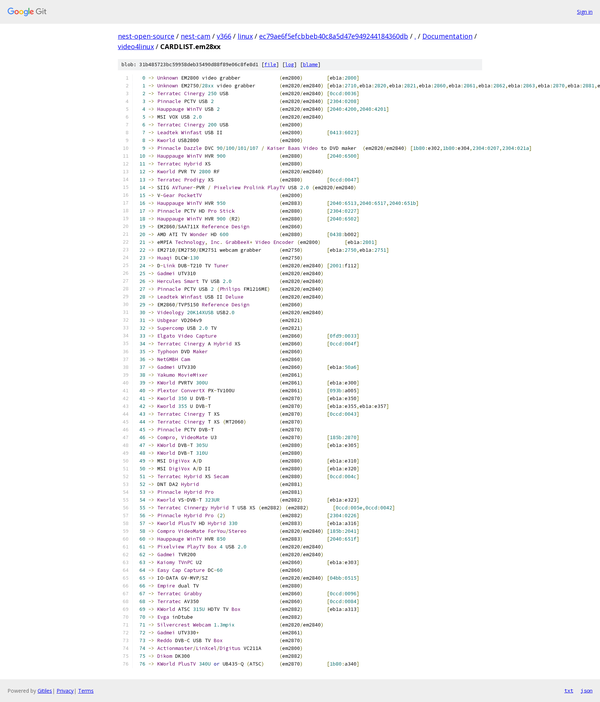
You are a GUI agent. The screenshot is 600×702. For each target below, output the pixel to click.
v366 (224, 36)
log (289, 64)
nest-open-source (146, 36)
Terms (86, 690)
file (270, 64)
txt (568, 690)
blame (310, 64)
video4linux (136, 46)
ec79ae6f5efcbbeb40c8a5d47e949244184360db (333, 36)
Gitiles (45, 690)
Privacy (65, 690)
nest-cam (195, 36)
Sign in (585, 11)
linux (245, 36)
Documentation (447, 36)
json (587, 690)
